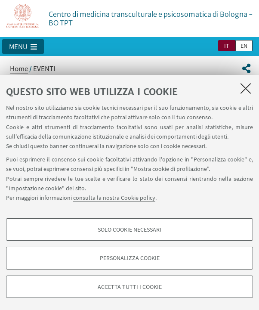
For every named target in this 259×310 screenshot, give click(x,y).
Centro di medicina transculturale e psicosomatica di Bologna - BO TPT (151, 18)
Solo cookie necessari (129, 229)
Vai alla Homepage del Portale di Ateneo (22, 17)
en (243, 46)
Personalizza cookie (130, 258)
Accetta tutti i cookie (130, 287)
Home (19, 68)
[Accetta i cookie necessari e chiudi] (246, 88)
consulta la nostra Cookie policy (114, 198)
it (226, 46)
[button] (23, 46)
